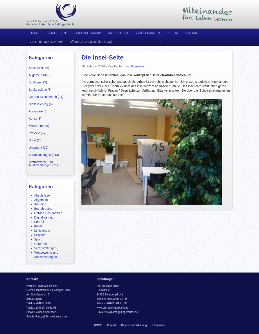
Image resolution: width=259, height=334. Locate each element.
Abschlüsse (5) (39, 68)
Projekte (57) (37, 133)
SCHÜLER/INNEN (147, 33)
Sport (37, 239)
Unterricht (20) (38, 147)
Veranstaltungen (45, 248)
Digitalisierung (44, 217)
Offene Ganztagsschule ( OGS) (90, 41)
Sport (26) (35, 140)
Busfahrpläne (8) (40, 89)
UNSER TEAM (118, 33)
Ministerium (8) (39, 126)
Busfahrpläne (43, 208)
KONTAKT (192, 33)
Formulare (41, 222)
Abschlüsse (42, 195)
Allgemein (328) (39, 75)
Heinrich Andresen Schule (51, 14)
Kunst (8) (35, 118)
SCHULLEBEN (55, 33)
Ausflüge (40, 204)
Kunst (38, 226)
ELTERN (172, 33)
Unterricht (41, 244)
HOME (34, 33)
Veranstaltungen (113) (44, 155)
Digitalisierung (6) (41, 104)
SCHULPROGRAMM (86, 33)
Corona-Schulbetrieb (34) (46, 97)
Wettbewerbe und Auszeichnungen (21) (43, 163)
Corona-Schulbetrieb (48, 213)
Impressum (158, 325)
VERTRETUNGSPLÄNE (46, 41)
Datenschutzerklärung (134, 325)
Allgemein (41, 200)
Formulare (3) (38, 111)
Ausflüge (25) (38, 82)
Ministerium (42, 230)
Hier (84, 86)
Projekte (39, 235)
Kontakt (111, 325)
